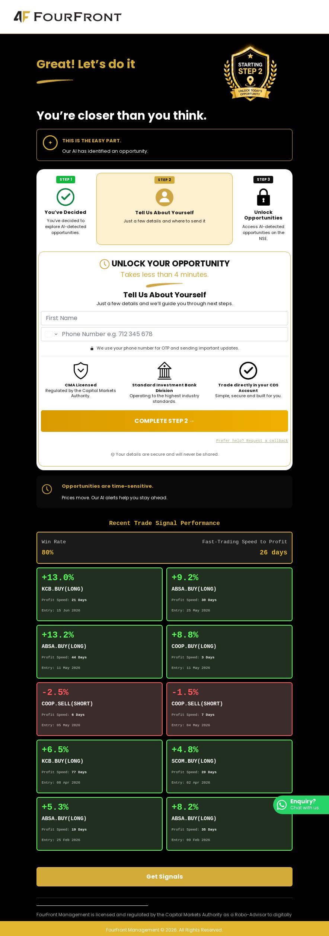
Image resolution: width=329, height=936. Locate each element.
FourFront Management (132, 930)
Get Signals (164, 876)
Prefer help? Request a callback (252, 440)
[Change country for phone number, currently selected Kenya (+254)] (50, 334)
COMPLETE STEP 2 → (164, 421)
